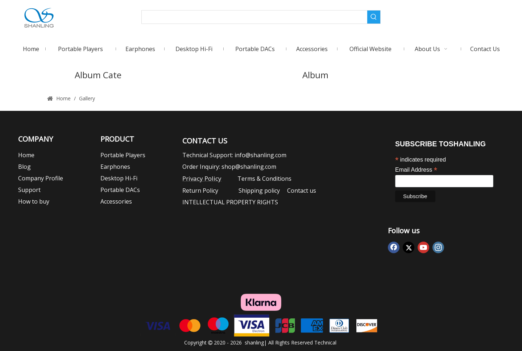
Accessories (116, 201)
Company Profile (40, 178)
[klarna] (261, 302)
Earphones (115, 167)
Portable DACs (120, 190)
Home (26, 155)
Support (29, 190)
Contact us (301, 191)
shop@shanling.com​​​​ (248, 167)
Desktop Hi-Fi (118, 178)
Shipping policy (259, 191)
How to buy (33, 201)
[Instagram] (438, 247)
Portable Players (122, 155)
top (507, 320)
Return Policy (203, 191)
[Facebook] (393, 247)
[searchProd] (254, 17)
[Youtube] (423, 247)
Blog (24, 167)
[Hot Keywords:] (373, 17)
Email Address (416, 170)
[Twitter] (408, 247)
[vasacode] (261, 325)
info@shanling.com (260, 155)
